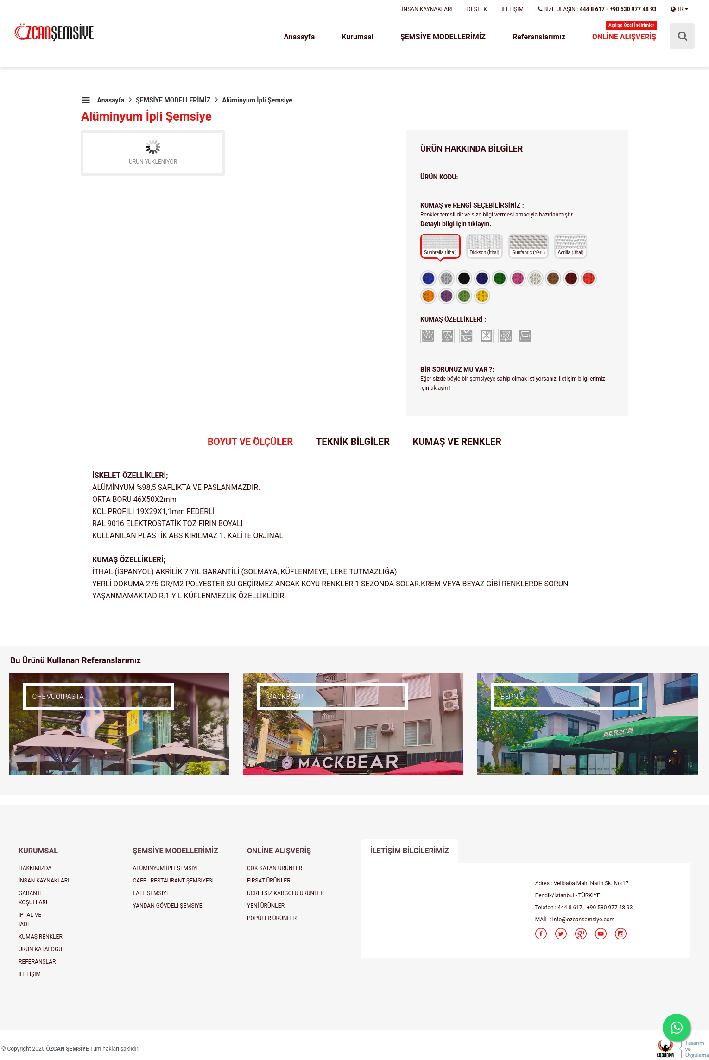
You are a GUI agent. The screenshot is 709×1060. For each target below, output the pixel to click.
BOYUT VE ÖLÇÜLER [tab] (250, 441)
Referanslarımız (539, 36)
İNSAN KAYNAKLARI (427, 9)
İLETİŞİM (512, 9)
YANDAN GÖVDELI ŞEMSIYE (168, 905)
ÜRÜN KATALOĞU (40, 949)
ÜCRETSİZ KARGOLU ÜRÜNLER (285, 893)
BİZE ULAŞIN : (597, 9)
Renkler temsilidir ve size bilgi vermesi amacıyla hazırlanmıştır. (497, 219)
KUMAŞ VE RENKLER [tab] (456, 441)
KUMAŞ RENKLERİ (41, 936)
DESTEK (477, 9)
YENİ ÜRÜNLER (266, 905)
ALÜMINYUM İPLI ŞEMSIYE (166, 868)
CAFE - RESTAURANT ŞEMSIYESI (173, 880)
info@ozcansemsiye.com (583, 919)
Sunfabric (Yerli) (528, 245)
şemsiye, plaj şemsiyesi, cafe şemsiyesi (54, 33)
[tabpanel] (354, 535)
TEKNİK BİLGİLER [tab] (353, 441)
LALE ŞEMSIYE (151, 893)
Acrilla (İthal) (571, 245)
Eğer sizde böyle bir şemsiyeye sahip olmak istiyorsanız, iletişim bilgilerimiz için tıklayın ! (512, 383)
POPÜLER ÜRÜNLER (272, 918)
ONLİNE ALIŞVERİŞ (624, 36)
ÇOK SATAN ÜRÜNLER (274, 868)
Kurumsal (357, 36)
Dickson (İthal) (485, 245)
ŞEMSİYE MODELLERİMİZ (443, 36)
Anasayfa (299, 36)
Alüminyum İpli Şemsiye (257, 100)
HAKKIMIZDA (35, 868)
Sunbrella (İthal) (440, 245)
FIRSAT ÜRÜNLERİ (269, 880)
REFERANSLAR (37, 961)
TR (679, 9)
